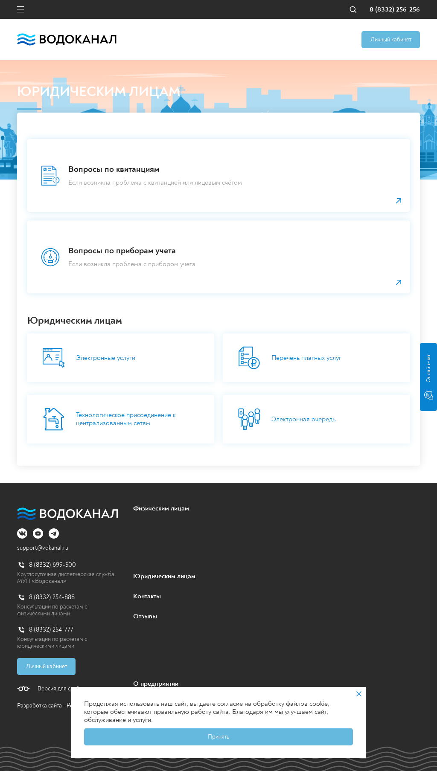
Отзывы (145, 616)
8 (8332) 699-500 (52, 565)
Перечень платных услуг (289, 357)
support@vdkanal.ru (42, 547)
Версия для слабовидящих (71, 688)
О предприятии (155, 683)
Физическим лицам (161, 508)
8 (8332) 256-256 (395, 10)
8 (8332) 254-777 (51, 630)
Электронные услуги (88, 357)
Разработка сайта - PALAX (51, 705)
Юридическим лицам (164, 576)
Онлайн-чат (428, 377)
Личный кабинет (390, 39)
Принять (218, 736)
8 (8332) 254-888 (52, 597)
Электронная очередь (286, 419)
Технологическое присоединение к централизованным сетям (109, 419)
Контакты (147, 596)
